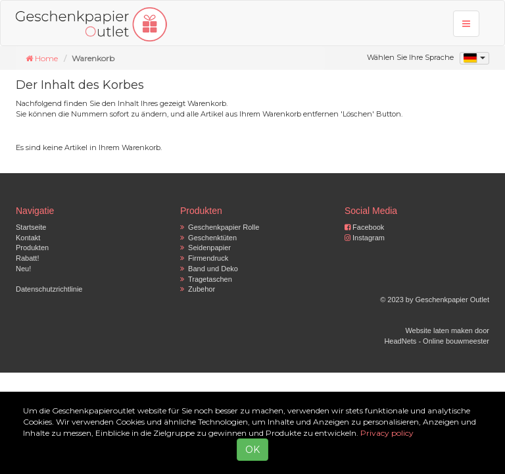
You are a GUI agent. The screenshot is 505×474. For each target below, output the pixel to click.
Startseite (31, 227)
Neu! (23, 269)
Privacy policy (387, 433)
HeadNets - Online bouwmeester (436, 341)
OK (252, 450)
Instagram (365, 238)
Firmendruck (204, 258)
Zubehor (197, 289)
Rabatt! (27, 258)
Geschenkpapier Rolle (219, 227)
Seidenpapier (205, 247)
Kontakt (28, 238)
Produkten (32, 247)
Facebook (364, 227)
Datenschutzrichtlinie (49, 289)
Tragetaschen (206, 279)
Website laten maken (439, 330)
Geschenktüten (208, 238)
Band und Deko (209, 269)
